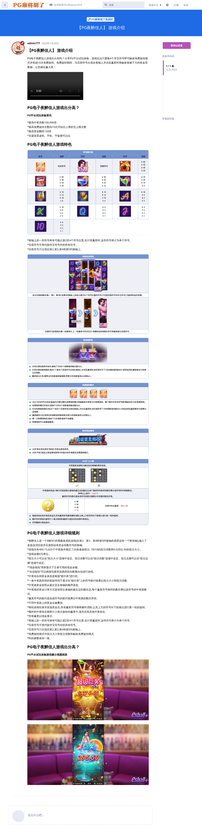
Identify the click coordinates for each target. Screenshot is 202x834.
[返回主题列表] (4, 4)
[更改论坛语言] (155, 5)
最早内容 (168, 56)
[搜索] (123, 4)
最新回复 (168, 118)
